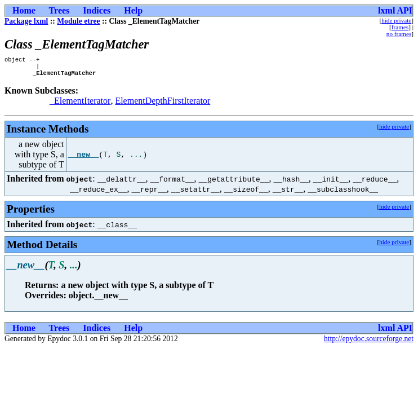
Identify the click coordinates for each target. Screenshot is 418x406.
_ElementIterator (80, 104)
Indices (96, 10)
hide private (396, 20)
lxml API (395, 10)
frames (400, 27)
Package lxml (26, 21)
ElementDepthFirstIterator (162, 104)
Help (133, 10)
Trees (59, 10)
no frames (398, 33)
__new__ (83, 158)
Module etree (78, 21)
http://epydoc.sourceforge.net (368, 342)
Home (23, 10)
